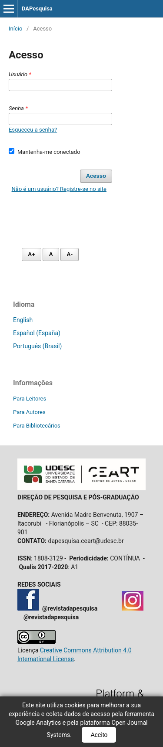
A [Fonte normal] (51, 254)
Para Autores (29, 412)
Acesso (96, 176)
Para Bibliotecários (36, 425)
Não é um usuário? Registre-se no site (59, 189)
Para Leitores (29, 398)
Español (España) (36, 332)
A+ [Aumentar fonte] (31, 254)
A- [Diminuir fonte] (70, 254)
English (23, 319)
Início (15, 28)
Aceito (98, 734)
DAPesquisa (37, 8)
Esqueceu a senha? (33, 129)
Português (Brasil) (37, 346)
